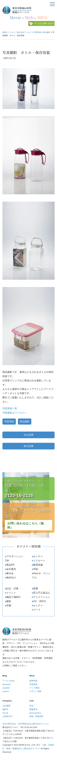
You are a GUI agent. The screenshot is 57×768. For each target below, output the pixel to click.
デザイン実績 (35, 691)
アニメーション (41, 597)
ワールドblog (8, 681)
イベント (11, 592)
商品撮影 (24, 421)
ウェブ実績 (34, 688)
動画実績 (33, 681)
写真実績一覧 (9, 408)
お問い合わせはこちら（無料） (25, 525)
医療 (35, 588)
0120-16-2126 (19, 495)
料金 (31, 706)
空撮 (8, 605)
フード (36, 609)
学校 (35, 569)
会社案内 (11, 569)
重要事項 (33, 709)
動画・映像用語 (36, 716)
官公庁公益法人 (41, 592)
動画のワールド (33, 10)
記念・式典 (12, 588)
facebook (6, 684)
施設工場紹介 (13, 597)
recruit (5, 713)
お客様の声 (7, 716)
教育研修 (38, 565)
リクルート (39, 560)
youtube (6, 688)
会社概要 (6, 706)
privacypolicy (35, 713)
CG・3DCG (39, 601)
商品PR (10, 565)
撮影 (8, 601)
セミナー (38, 556)
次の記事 (28, 435)
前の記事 (28, 446)
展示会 (10, 573)
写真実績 (9, 421)
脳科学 (5, 709)
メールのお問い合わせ (44, 23)
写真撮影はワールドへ (14, 412)
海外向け (11, 577)
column (5, 691)
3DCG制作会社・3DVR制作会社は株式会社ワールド (25, 724)
